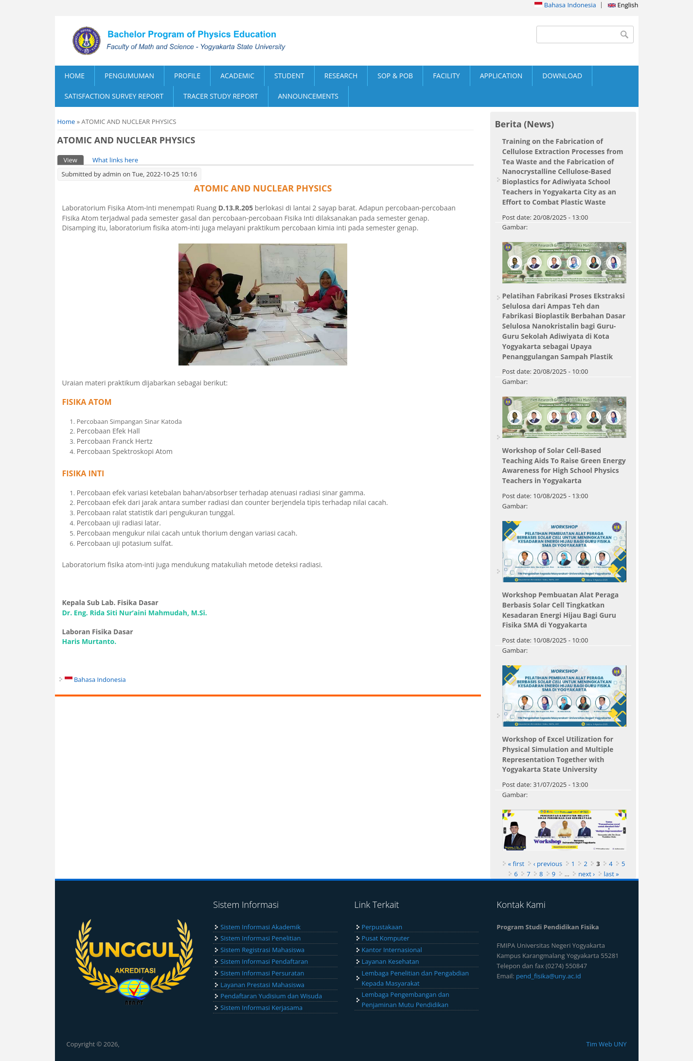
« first (516, 863)
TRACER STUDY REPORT (220, 96)
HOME (75, 75)
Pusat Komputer (385, 938)
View (74, 159)
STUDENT (289, 75)
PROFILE (187, 75)
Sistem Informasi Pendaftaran (264, 961)
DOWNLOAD (562, 75)
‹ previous (548, 863)
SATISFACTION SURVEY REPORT (114, 96)
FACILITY (446, 75)
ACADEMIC (237, 75)
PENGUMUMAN (129, 75)
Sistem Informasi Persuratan (262, 973)
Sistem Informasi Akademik (260, 926)
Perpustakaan (382, 926)
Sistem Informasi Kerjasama (261, 1007)
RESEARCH (341, 75)
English (623, 4)
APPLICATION (501, 75)
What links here (115, 160)
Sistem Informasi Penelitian (260, 938)
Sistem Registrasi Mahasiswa (262, 949)
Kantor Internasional (392, 949)
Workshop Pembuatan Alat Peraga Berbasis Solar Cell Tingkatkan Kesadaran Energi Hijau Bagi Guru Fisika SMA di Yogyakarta (560, 609)
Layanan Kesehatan (390, 961)
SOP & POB (395, 75)
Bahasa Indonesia (565, 4)
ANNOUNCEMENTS (308, 96)
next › (586, 874)
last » (611, 874)
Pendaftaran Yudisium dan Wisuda (271, 995)
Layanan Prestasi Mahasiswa (262, 984)
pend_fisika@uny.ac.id (548, 976)
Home (66, 121)
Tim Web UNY (606, 1044)
